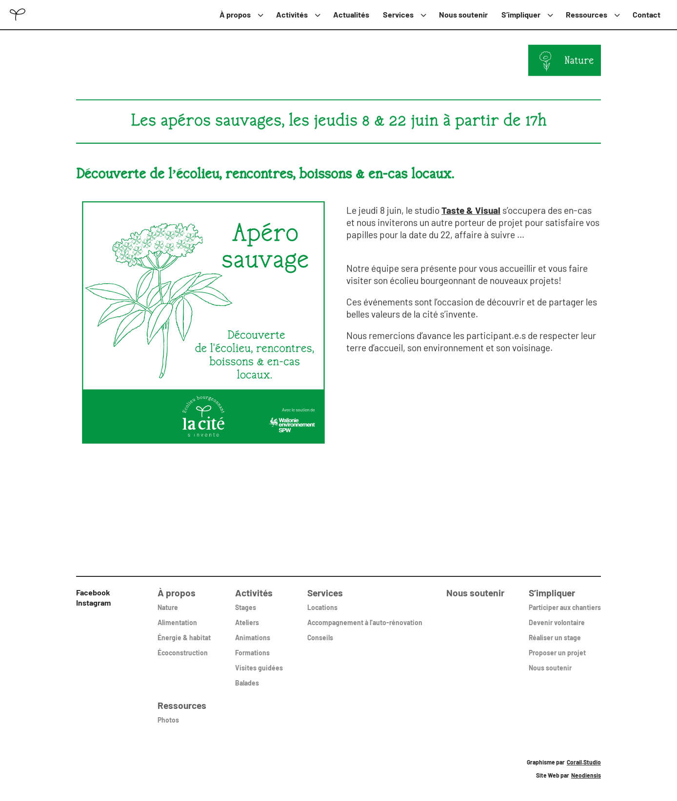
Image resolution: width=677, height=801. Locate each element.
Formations (252, 647)
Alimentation (177, 617)
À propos (235, 14)
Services (398, 14)
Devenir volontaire (557, 617)
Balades (247, 677)
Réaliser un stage (555, 632)
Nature (579, 60)
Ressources (586, 14)
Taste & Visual (470, 209)
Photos (168, 714)
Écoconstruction (183, 647)
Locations (322, 602)
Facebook (93, 592)
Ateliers (247, 617)
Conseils (320, 632)
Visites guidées (259, 662)
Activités (292, 14)
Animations (252, 632)
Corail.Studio (584, 762)
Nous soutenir (463, 14)
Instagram (93, 602)
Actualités (351, 14)
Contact (646, 14)
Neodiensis (586, 775)
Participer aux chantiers (565, 602)
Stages (245, 602)
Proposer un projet (557, 647)
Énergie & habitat (184, 632)
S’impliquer (520, 14)
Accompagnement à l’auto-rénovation (364, 617)
